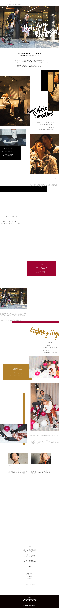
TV (34, 1)
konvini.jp (34, 551)
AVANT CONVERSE (27, 62)
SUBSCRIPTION (16, 602)
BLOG (38, 1)
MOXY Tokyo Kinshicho (31, 584)
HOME (6, 4)
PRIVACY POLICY (37, 602)
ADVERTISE (29, 602)
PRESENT (42, 1)
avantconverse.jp (29, 537)
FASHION (22, 1)
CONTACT (44, 602)
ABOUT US (23, 602)
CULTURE (31, 1)
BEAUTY (26, 1)
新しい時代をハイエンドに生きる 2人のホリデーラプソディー (16, 4)
